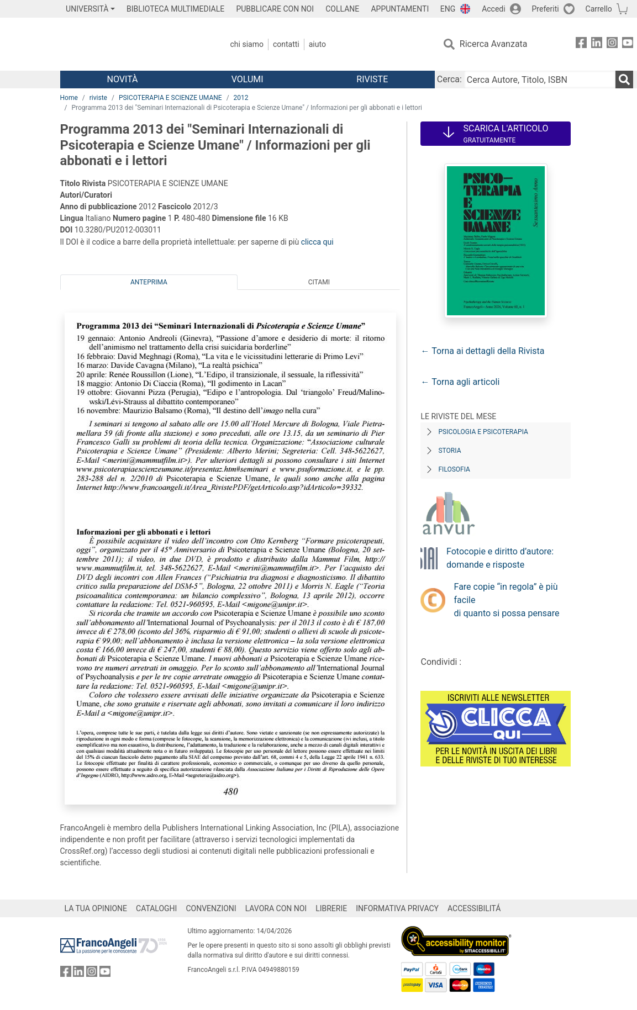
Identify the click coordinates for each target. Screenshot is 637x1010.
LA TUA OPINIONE (96, 908)
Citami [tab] (319, 282)
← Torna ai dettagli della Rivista (482, 351)
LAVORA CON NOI (276, 908)
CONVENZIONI (211, 908)
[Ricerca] (624, 79)
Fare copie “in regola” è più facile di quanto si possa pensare (507, 599)
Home (69, 98)
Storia (449, 450)
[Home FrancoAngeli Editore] (133, 44)
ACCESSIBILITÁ (474, 908)
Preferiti (545, 8)
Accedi (494, 8)
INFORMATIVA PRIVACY (397, 908)
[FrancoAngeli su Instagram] (612, 44)
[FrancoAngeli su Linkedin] (596, 44)
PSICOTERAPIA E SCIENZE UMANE (170, 98)
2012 (241, 98)
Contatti (286, 44)
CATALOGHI (156, 908)
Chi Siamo (247, 44)
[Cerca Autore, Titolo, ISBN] (539, 79)
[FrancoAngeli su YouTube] (627, 44)
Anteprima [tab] (148, 282)
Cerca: (449, 79)
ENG (447, 8)
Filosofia (454, 469)
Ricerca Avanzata (494, 44)
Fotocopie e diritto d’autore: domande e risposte (500, 558)
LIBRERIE (331, 908)
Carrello (599, 8)
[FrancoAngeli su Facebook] (581, 44)
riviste (98, 98)
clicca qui (317, 241)
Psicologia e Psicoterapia (483, 432)
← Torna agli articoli (459, 382)
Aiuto (317, 44)
